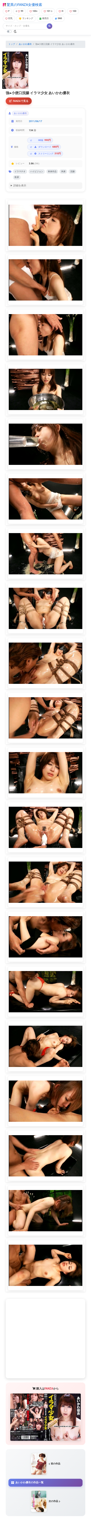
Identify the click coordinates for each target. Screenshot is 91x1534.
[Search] (25, 26)
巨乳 (9, 18)
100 (73, 11)
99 (19, 11)
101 (48, 11)
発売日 (44, 18)
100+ (33, 11)
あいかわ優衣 (25, 44)
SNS (58, 18)
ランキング (26, 18)
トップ (11, 44)
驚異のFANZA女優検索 (22, 5)
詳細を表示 (19, 185)
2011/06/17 (35, 121)
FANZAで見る (18, 100)
